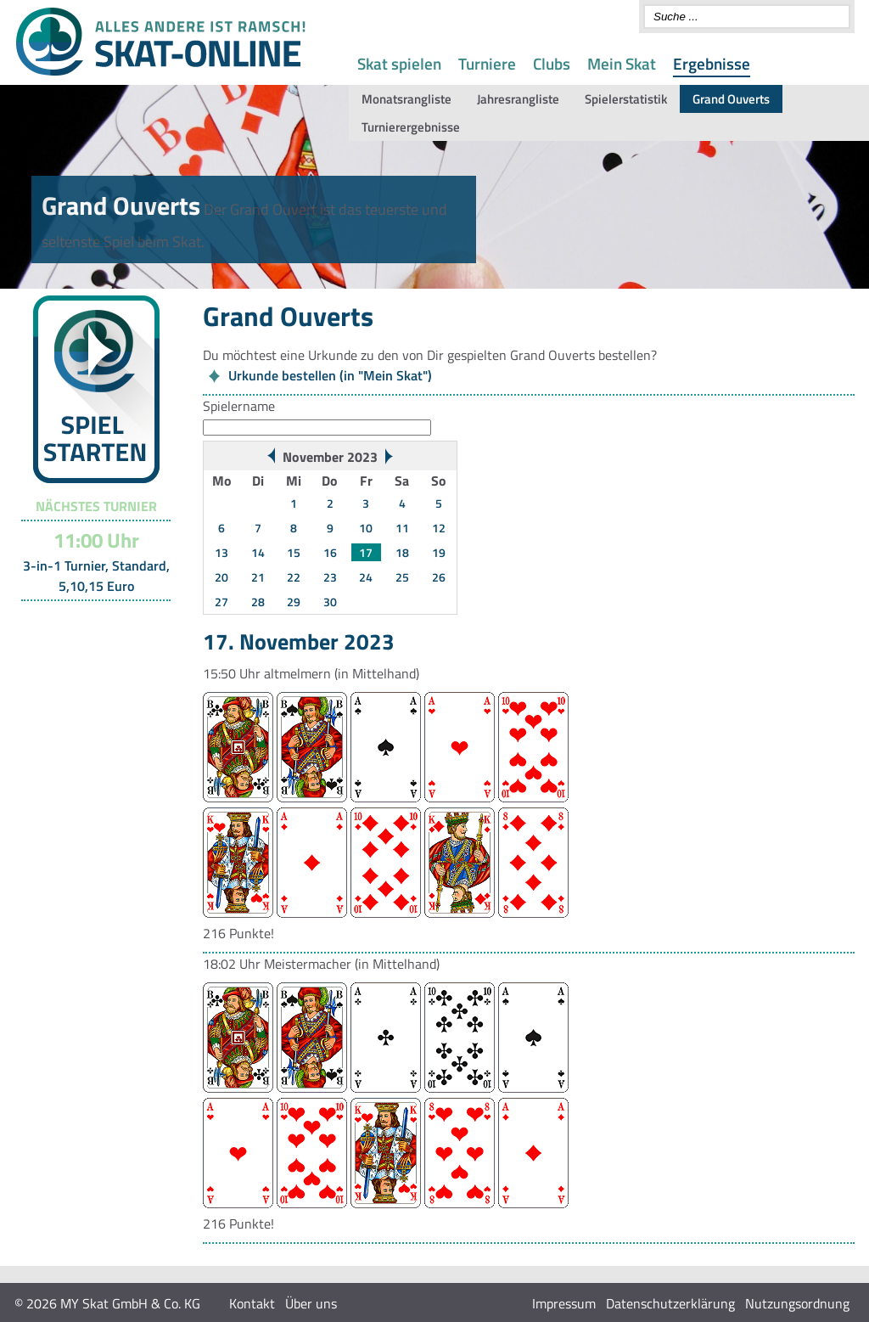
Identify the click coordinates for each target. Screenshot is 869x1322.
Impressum (564, 1303)
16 (330, 552)
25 (402, 577)
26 (439, 577)
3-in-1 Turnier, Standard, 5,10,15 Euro (96, 575)
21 (258, 577)
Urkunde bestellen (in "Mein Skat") (330, 375)
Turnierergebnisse (411, 127)
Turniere (487, 63)
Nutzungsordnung (797, 1303)
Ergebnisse (711, 63)
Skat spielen (399, 63)
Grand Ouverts (731, 99)
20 (221, 577)
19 (439, 552)
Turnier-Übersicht (88, 622)
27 (221, 601)
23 (330, 577)
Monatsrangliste (406, 99)
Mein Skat (621, 63)
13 (221, 552)
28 (258, 601)
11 (402, 528)
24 (366, 577)
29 (293, 601)
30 (330, 601)
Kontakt (252, 1303)
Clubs (551, 63)
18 (402, 552)
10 (366, 528)
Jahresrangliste (518, 99)
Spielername (239, 406)
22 (293, 577)
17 (366, 552)
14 (258, 552)
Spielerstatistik (626, 99)
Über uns (311, 1303)
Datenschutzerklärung (670, 1303)
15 (293, 552)
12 (439, 528)
